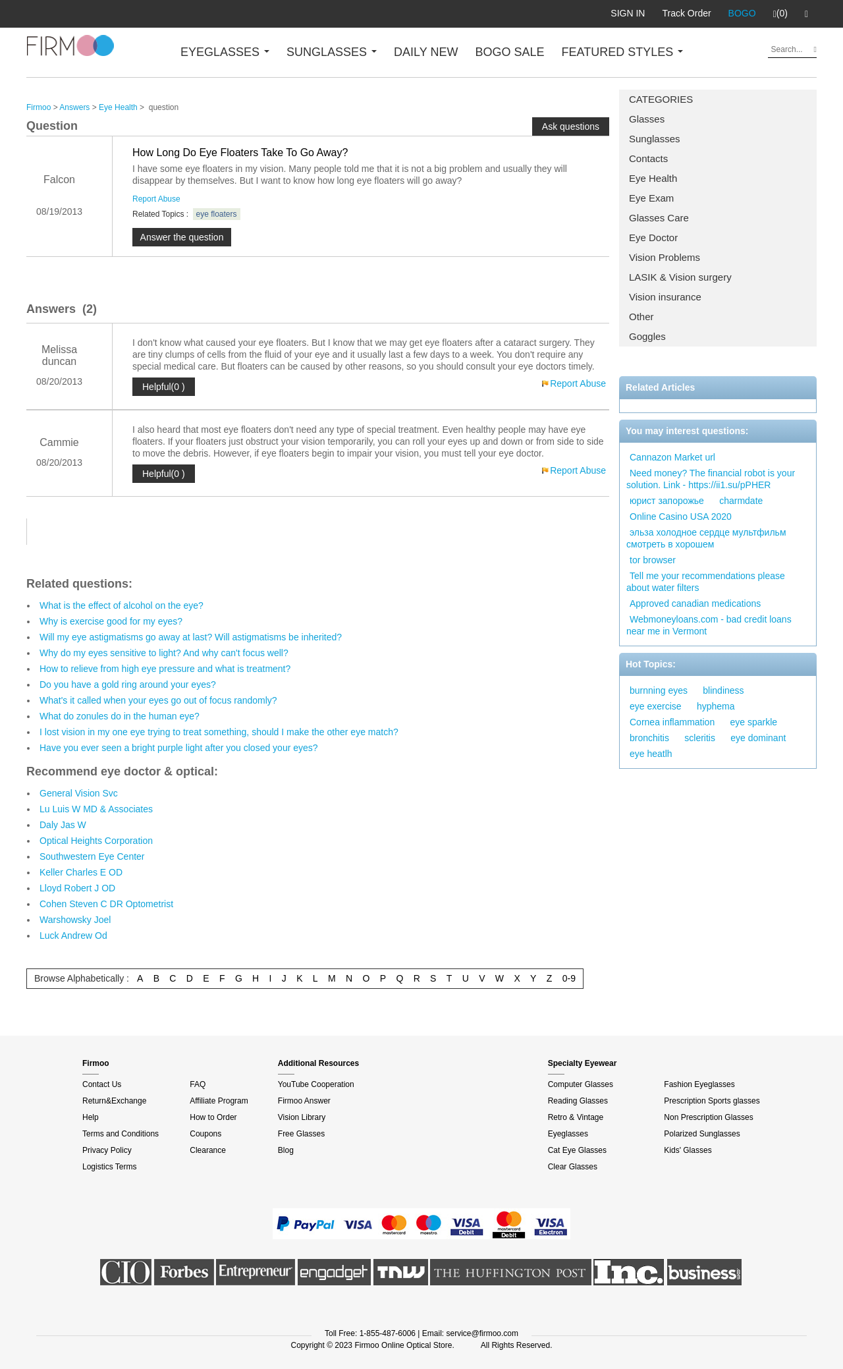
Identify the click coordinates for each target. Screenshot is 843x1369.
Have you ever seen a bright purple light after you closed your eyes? (179, 747)
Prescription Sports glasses (711, 1100)
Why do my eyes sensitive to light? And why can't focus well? (164, 653)
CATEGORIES (661, 99)
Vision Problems (664, 257)
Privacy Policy (107, 1150)
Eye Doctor (653, 237)
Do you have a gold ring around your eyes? (128, 684)
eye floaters (216, 214)
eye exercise (656, 706)
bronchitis (649, 738)
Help (90, 1117)
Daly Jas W (63, 825)
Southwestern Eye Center (92, 856)
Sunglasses (654, 138)
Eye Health (653, 178)
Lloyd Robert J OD (77, 888)
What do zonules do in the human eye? (120, 716)
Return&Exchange (114, 1100)
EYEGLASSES (224, 52)
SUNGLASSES (331, 52)
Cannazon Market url (672, 457)
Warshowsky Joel (75, 919)
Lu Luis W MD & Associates (96, 809)
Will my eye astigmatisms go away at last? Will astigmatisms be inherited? (191, 637)
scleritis (699, 738)
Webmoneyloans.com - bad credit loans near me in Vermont (709, 625)
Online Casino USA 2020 (681, 516)
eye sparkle (754, 722)
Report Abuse (156, 199)
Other (641, 316)
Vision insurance (665, 296)
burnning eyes (659, 690)
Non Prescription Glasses (708, 1117)
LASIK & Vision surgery (680, 277)
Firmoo (38, 107)
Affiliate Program (219, 1100)
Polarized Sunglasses (702, 1133)
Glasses (647, 119)
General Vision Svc (79, 793)
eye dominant (758, 738)
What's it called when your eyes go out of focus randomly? (158, 700)
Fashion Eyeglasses (699, 1084)
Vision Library (301, 1117)
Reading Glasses (578, 1100)
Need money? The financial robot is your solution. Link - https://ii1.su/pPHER (710, 479)
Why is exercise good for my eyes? (111, 621)
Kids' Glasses (687, 1150)
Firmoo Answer (304, 1100)
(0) (780, 14)
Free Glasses (301, 1133)
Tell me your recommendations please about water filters (705, 582)
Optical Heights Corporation (96, 840)
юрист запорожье (667, 500)
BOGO (742, 13)
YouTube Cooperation (316, 1084)
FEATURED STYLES (623, 52)
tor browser (653, 560)
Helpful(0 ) (163, 386)
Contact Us (101, 1084)
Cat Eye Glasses (577, 1150)
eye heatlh (651, 753)
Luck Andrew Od (73, 935)
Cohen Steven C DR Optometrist (106, 904)
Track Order (686, 13)
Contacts (648, 158)
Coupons (205, 1133)
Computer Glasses (580, 1084)
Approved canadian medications (695, 603)
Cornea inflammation (672, 722)
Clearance (208, 1150)
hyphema (716, 706)
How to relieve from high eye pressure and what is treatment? (165, 668)
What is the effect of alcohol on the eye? (122, 605)
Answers (74, 107)
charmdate (741, 500)
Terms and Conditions (120, 1133)
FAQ (197, 1084)
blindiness (723, 690)
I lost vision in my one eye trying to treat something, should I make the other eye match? (219, 732)
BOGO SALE (509, 52)
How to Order (213, 1117)
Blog (286, 1150)
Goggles (647, 336)
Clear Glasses (572, 1166)
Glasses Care (659, 217)
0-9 (569, 978)
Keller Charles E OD (81, 872)
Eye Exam (651, 198)
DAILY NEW (426, 52)
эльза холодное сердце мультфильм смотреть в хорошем (706, 538)
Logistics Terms (109, 1166)
